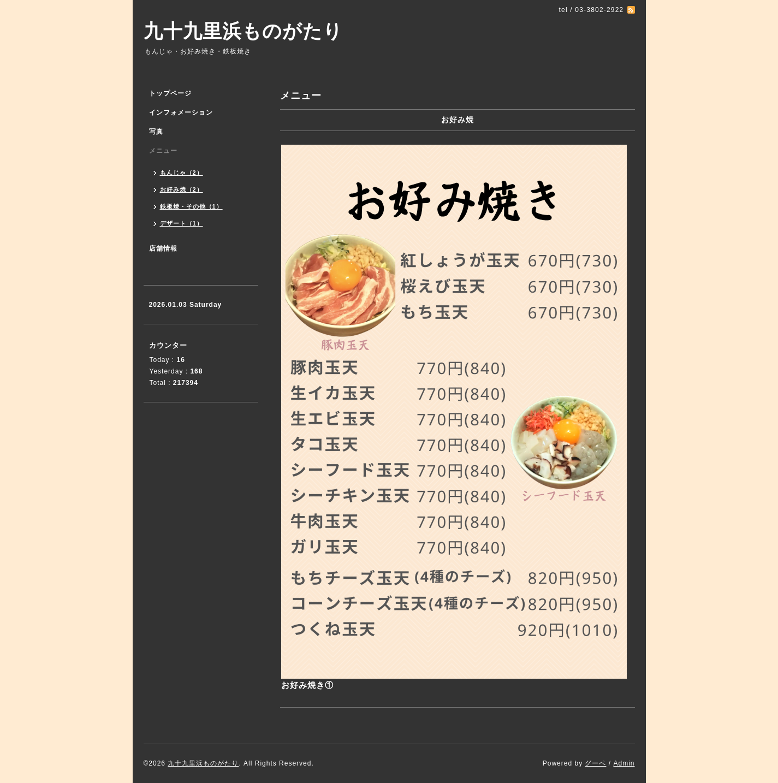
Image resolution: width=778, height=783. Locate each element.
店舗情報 (163, 248)
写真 (156, 131)
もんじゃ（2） (181, 172)
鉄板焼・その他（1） (191, 206)
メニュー (163, 151)
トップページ (170, 93)
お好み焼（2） (181, 189)
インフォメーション (181, 112)
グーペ (595, 763)
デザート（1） (181, 223)
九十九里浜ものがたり (243, 30)
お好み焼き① (307, 685)
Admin (623, 763)
